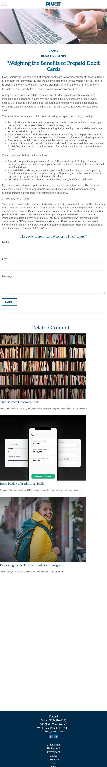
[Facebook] (51, 736)
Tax (53, 763)
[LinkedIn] (56, 736)
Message (7, 276)
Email (5, 259)
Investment (53, 752)
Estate (53, 755)
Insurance (53, 759)
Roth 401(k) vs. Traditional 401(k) (22, 484)
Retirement (53, 748)
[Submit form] (9, 302)
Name (5, 241)
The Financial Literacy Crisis (19, 402)
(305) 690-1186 (57, 720)
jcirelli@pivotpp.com (53, 731)
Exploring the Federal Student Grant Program (31, 565)
